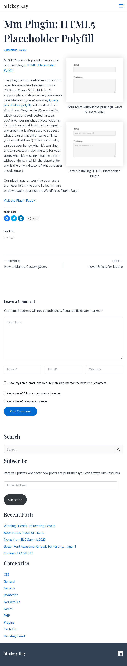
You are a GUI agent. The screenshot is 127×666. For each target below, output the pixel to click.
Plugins (9, 622)
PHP (7, 616)
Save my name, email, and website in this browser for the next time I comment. (58, 383)
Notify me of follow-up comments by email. (34, 393)
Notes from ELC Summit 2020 (25, 539)
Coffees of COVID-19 (18, 553)
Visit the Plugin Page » (20, 200)
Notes (8, 609)
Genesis (9, 588)
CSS (6, 574)
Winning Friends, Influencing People (29, 526)
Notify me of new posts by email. (27, 401)
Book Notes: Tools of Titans (24, 533)
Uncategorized (14, 636)
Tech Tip (10, 629)
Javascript (11, 595)
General (9, 581)
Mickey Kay (15, 6)
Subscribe (15, 500)
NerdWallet (12, 602)
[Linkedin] (120, 653)
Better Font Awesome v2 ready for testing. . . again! (40, 546)
